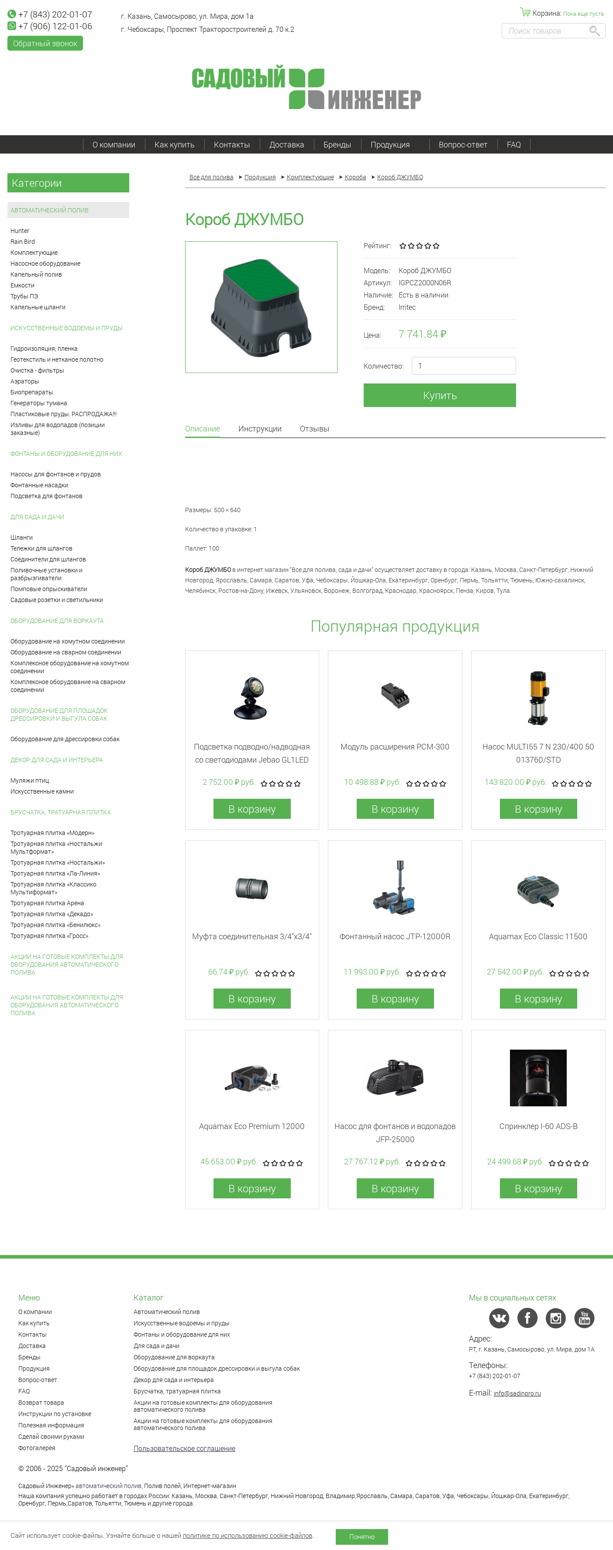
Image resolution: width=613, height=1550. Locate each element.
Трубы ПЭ (24, 296)
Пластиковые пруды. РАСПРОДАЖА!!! (63, 414)
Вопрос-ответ (463, 144)
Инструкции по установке (54, 1414)
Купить (440, 395)
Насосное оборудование (45, 263)
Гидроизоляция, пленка (44, 348)
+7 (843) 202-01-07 (49, 14)
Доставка (286, 144)
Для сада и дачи (37, 517)
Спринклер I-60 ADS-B (538, 1126)
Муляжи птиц (29, 780)
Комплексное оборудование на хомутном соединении (69, 667)
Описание (202, 429)
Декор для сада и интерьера (56, 760)
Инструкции (260, 429)
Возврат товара (41, 1402)
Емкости (22, 285)
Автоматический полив (49, 210)
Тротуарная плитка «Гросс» (49, 935)
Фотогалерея (36, 1448)
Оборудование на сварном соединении (65, 652)
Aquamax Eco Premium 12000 (252, 1126)
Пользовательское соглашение (184, 1448)
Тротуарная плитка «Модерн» (52, 832)
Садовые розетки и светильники (56, 599)
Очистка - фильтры (37, 370)
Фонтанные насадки (39, 485)
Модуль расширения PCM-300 (395, 746)
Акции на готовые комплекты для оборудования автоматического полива (66, 964)
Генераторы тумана (38, 403)
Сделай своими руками (51, 1436)
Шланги (21, 537)
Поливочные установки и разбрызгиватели (46, 574)
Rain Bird (22, 241)
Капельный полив (36, 274)
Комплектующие (34, 252)
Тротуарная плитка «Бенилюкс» (55, 924)
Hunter (19, 230)
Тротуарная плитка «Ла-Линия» (55, 873)
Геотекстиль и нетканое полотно (56, 359)
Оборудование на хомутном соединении (67, 641)
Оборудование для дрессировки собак (65, 739)
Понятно (362, 1536)
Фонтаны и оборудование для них (66, 453)
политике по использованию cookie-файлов (247, 1535)
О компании (114, 144)
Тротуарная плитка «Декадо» (51, 914)
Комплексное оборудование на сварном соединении (67, 685)
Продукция (395, 144)
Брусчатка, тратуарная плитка (60, 812)
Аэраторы (24, 381)
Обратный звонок (45, 43)
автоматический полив (108, 1486)
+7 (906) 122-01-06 (49, 25)
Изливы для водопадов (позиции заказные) (57, 429)
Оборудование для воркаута (57, 620)
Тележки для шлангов (41, 548)
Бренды (337, 144)
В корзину (252, 809)
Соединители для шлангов (48, 559)
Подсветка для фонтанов (46, 496)
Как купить (175, 144)
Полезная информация (51, 1425)
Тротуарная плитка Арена (47, 903)
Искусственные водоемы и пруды (66, 328)
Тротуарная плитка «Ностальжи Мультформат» (56, 847)
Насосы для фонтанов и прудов (55, 474)
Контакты (232, 144)
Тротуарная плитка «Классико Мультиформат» (53, 888)
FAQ (514, 144)
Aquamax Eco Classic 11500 (538, 936)
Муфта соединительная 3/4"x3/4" (252, 936)
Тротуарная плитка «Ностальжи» (57, 862)
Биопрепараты (31, 392)
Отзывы (315, 429)
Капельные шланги (37, 307)
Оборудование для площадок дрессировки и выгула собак (59, 714)
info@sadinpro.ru (517, 1393)
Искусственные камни (42, 791)
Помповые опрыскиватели (48, 589)
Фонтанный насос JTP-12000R (395, 936)
